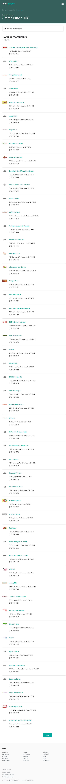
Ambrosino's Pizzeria (16, 102)
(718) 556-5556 (14, 685)
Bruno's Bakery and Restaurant (19, 185)
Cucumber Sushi (15, 294)
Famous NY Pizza (15, 473)
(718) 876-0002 (14, 150)
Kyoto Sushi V (14, 651)
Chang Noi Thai (14, 253)
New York (11, 10)
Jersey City (26, 760)
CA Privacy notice (7, 774)
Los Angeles (5, 754)
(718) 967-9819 (14, 726)
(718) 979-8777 (14, 287)
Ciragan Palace (14, 281)
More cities (46, 760)
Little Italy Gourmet (15, 706)
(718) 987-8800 (14, 109)
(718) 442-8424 (14, 260)
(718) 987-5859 (14, 191)
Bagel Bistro (13, 130)
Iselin (44, 758)
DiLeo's (11, 349)
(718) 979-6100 (14, 575)
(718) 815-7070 (14, 177)
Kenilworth (46, 754)
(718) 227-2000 (14, 95)
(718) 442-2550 (14, 493)
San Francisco (26, 754)
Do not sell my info (8, 777)
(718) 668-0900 (14, 466)
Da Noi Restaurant (15, 336)
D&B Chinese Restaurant (17, 322)
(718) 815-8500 (14, 548)
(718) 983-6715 (14, 589)
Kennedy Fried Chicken (17, 610)
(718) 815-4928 (14, 438)
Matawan (5, 758)
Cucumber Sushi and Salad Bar (19, 308)
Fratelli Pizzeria (14, 514)
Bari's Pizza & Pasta (16, 143)
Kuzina (11, 638)
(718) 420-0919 (14, 369)
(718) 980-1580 (14, 411)
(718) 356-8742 (14, 520)
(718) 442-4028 (14, 218)
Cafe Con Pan (14, 198)
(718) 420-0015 (14, 534)
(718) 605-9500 (14, 301)
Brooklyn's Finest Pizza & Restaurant (21, 171)
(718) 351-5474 (14, 232)
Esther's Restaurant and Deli (18, 445)
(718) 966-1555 (14, 672)
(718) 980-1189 (14, 699)
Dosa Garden (13, 363)
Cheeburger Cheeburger (17, 267)
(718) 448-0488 (14, 562)
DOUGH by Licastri (15, 377)
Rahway (4, 756)
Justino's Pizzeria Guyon (17, 597)
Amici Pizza (13, 116)
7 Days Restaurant (15, 75)
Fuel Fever (12, 528)
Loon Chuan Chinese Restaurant (20, 720)
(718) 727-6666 (14, 658)
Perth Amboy (6, 760)
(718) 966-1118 (14, 315)
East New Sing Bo (15, 391)
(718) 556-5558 (14, 479)
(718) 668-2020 (14, 603)
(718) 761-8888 (14, 356)
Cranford (25, 756)
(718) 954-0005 (14, 54)
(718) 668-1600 (14, 383)
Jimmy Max (13, 583)
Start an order (60, 50)
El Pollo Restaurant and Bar (18, 432)
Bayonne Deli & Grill (15, 157)
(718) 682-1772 (14, 452)
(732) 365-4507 (14, 81)
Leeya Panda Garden (16, 693)
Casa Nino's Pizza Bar (16, 240)
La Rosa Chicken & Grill (17, 665)
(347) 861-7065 (14, 424)
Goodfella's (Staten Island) (18, 542)
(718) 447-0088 (14, 67)
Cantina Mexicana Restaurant (19, 226)
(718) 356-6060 (14, 122)
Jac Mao (12, 569)
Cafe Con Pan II (14, 212)
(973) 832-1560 (14, 617)
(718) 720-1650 (14, 342)
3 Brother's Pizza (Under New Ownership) (23, 47)
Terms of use (6, 770)
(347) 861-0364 (14, 205)
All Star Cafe (13, 89)
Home (4, 10)
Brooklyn (25, 752)
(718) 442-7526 (14, 328)
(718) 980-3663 (14, 713)
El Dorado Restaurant (16, 404)
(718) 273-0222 (14, 164)
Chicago (45, 752)
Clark (44, 756)
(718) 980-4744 (14, 644)
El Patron (12, 418)
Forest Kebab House (16, 487)
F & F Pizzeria (13, 459)
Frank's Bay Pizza (15, 500)
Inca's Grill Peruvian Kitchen (18, 555)
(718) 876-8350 (14, 507)
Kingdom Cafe (14, 624)
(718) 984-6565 (14, 273)
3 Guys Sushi (13, 61)
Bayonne (25, 758)
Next (47, 735)
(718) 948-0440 (14, 246)
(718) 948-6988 (14, 630)
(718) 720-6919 (14, 136)
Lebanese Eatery (15, 679)
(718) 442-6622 (14, 397)
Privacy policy (6, 772)
